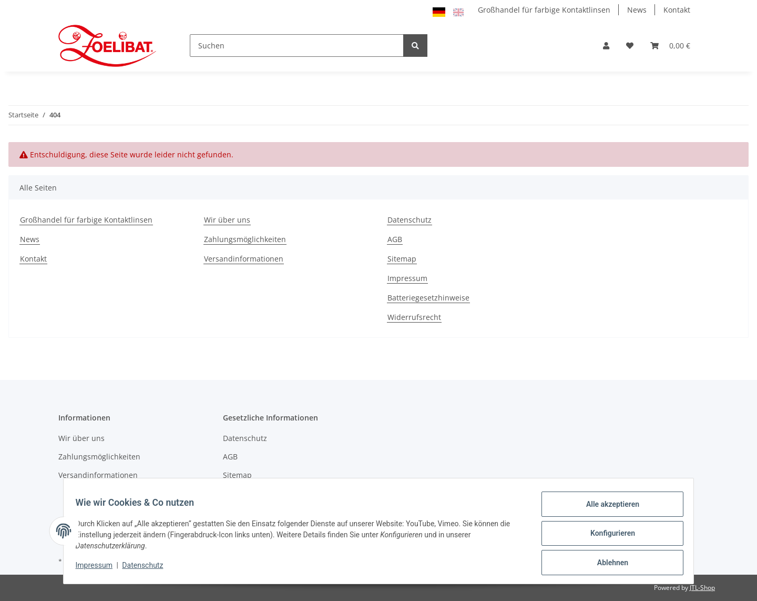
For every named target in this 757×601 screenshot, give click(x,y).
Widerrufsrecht (414, 317)
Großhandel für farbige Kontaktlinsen (544, 10)
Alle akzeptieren (607, 509)
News (637, 10)
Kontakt (676, 10)
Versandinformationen (243, 259)
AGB (394, 239)
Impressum (407, 278)
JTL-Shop (702, 587)
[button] (606, 45)
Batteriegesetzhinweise (428, 298)
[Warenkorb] (670, 45)
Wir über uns (227, 220)
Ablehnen (607, 563)
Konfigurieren (607, 536)
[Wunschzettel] (630, 45)
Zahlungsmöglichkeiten (245, 239)
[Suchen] (297, 45)
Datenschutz (409, 220)
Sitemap (401, 259)
